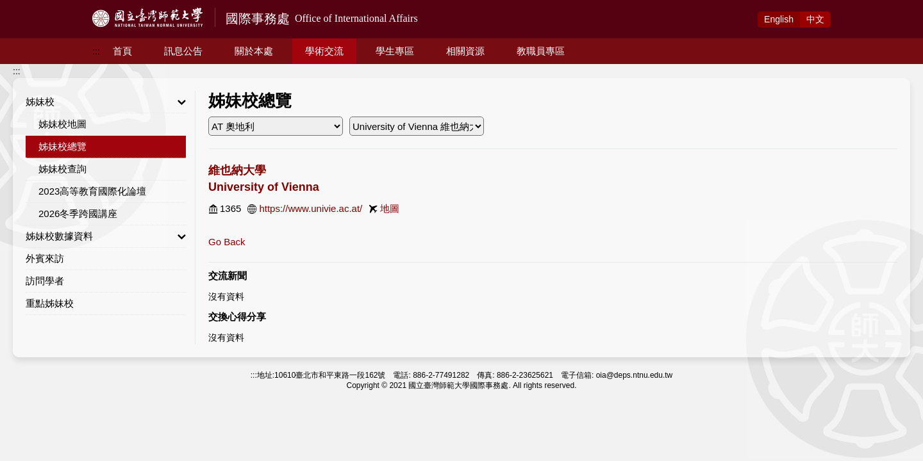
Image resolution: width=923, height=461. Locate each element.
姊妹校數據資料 (106, 236)
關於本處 (254, 50)
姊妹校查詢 (62, 168)
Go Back (226, 241)
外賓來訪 (45, 258)
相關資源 (465, 50)
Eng (779, 19)
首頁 (122, 50)
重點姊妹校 (50, 303)
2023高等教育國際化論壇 (92, 191)
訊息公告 (183, 50)
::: (96, 51)
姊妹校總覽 (62, 146)
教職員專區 (541, 50)
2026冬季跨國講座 (77, 213)
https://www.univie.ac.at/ (310, 208)
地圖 (389, 208)
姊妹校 (106, 101)
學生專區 (395, 50)
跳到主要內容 (27, 7)
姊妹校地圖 (62, 123)
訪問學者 (45, 280)
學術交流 (324, 50)
